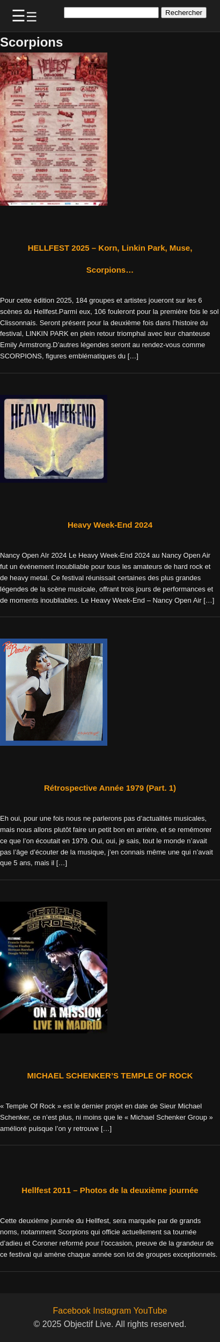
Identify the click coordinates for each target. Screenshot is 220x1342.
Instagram (112, 1310)
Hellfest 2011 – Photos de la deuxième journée (109, 1190)
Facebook (72, 1310)
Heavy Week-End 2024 (110, 524)
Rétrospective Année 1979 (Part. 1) (110, 787)
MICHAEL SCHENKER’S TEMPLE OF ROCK (110, 1075)
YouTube (150, 1310)
